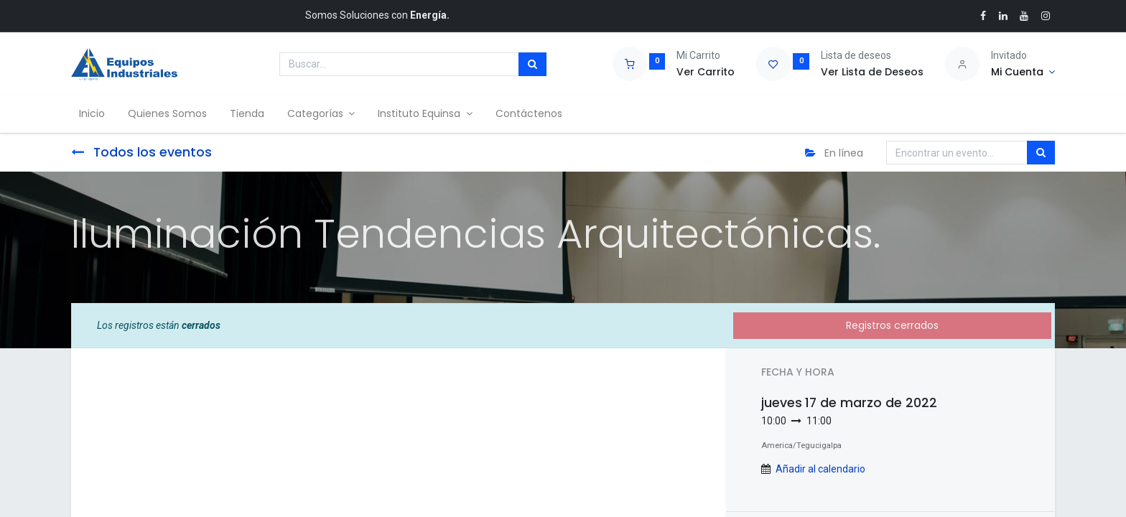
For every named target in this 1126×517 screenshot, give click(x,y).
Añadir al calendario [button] (820, 469)
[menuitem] (95, 114)
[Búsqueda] (532, 64)
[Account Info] (1023, 72)
